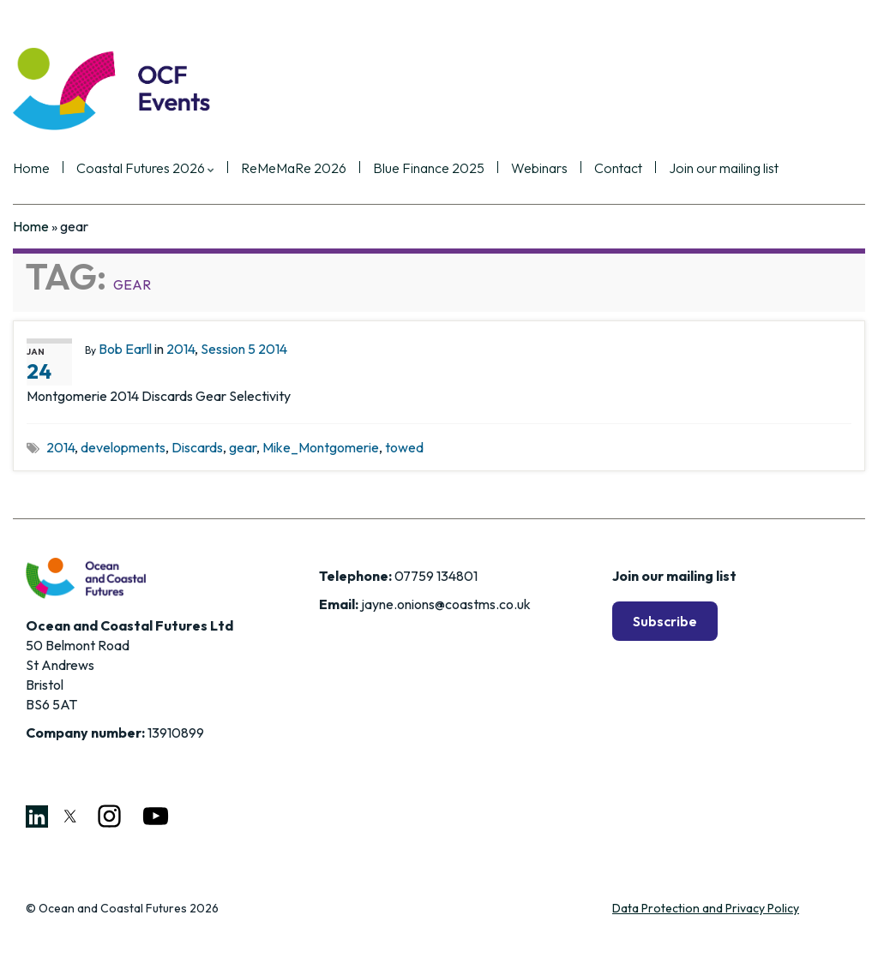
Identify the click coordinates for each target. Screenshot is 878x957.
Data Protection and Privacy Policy (705, 908)
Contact (618, 168)
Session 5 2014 (244, 348)
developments (123, 447)
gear (242, 447)
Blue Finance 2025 (428, 168)
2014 (180, 348)
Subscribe (665, 621)
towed (404, 447)
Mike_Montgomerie (320, 447)
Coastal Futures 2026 (145, 168)
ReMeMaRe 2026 (293, 168)
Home (31, 168)
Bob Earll (125, 348)
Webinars (539, 168)
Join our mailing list (724, 168)
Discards (197, 447)
